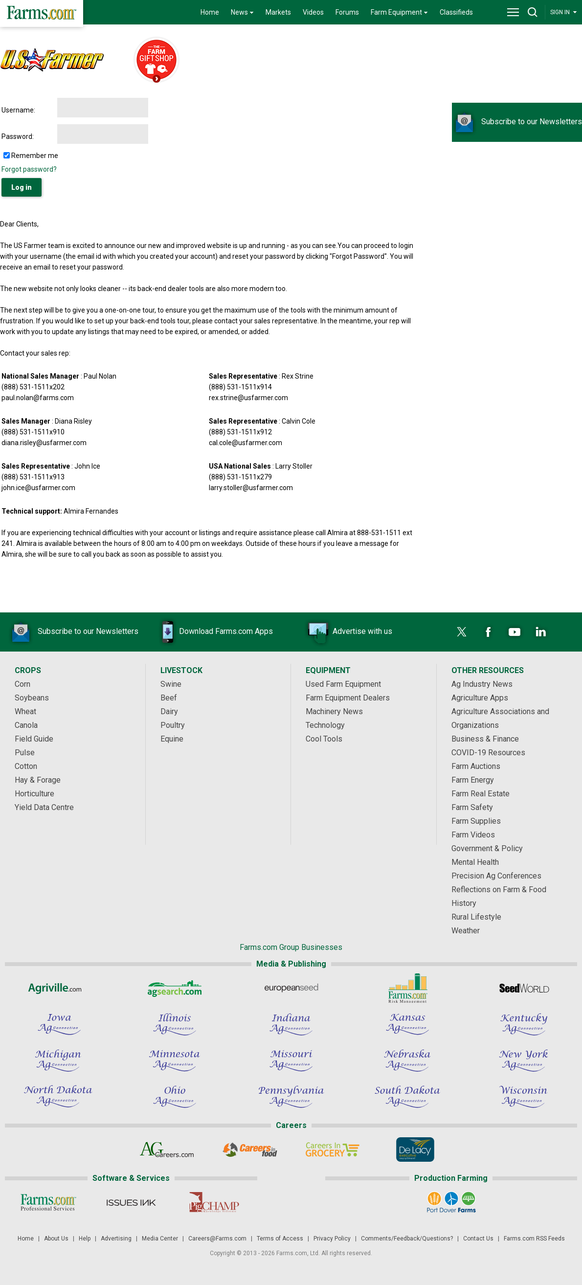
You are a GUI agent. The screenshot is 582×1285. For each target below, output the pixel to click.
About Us (56, 1238)
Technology (325, 725)
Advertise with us (347, 632)
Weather (465, 930)
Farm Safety (472, 807)
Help (84, 1238)
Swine (170, 684)
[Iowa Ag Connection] (58, 1024)
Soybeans (32, 697)
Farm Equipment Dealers (348, 697)
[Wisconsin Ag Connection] (523, 1096)
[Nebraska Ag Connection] (407, 1060)
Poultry (172, 725)
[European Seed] (291, 988)
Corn (22, 684)
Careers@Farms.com (217, 1238)
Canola (26, 725)
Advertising (116, 1238)
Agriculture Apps (479, 697)
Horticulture (34, 793)
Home (210, 12)
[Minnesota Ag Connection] (174, 1060)
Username (17, 110)
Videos (313, 12)
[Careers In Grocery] (332, 1149)
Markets (278, 12)
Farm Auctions (475, 766)
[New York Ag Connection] (523, 1060)
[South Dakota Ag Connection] (407, 1096)
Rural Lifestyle (476, 917)
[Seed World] (523, 988)
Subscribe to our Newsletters (517, 121)
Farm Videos (473, 834)
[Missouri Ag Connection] (291, 1060)
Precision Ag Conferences (496, 875)
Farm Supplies (476, 821)
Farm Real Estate (480, 793)
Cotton (26, 766)
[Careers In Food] (249, 1149)
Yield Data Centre (44, 807)
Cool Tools (324, 739)
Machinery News (334, 711)
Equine (171, 739)
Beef (168, 697)
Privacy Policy (332, 1238)
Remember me (34, 155)
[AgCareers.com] (167, 1149)
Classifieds (456, 12)
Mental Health (475, 862)
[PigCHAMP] (213, 1202)
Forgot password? (29, 169)
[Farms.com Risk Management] (407, 988)
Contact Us (478, 1238)
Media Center (160, 1238)
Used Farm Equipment (343, 684)
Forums (347, 12)
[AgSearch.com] (174, 988)
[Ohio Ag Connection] (174, 1096)
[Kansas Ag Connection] (407, 1024)
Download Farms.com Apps (211, 632)
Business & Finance (485, 739)
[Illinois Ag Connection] (174, 1024)
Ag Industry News (482, 684)
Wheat (25, 711)
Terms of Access (280, 1238)
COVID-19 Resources (488, 752)
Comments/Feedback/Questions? (407, 1238)
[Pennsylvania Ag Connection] (291, 1096)
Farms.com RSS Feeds (534, 1238)
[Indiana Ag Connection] (291, 1024)
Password (16, 136)
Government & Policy (487, 848)
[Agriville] (58, 988)
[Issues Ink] (130, 1202)
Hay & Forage (38, 780)
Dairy (169, 711)
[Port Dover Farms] (451, 1202)
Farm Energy (472, 780)
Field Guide (34, 739)
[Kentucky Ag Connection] (523, 1024)
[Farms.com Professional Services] (48, 1202)
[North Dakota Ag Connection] (58, 1096)
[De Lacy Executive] (415, 1149)
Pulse (25, 752)
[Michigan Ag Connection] (58, 1060)
